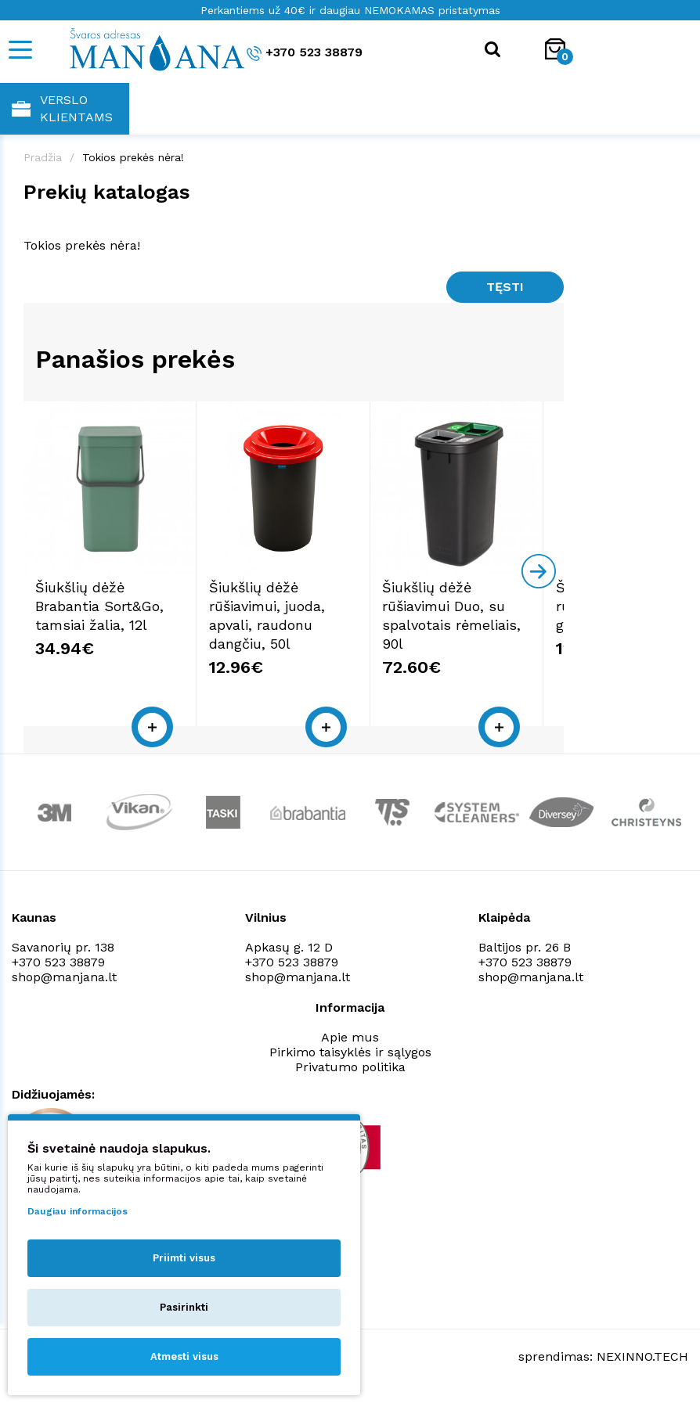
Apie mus (350, 1044)
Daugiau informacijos (77, 1211)
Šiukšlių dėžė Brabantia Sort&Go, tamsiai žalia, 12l (99, 613)
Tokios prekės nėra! (133, 157)
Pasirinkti (184, 1307)
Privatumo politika (350, 1074)
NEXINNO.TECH (642, 1364)
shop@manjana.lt (64, 984)
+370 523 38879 (305, 53)
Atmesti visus (184, 1356)
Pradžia (42, 157)
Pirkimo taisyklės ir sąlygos (350, 1059)
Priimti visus (184, 1258)
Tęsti (505, 286)
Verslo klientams (62, 108)
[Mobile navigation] (19, 49)
